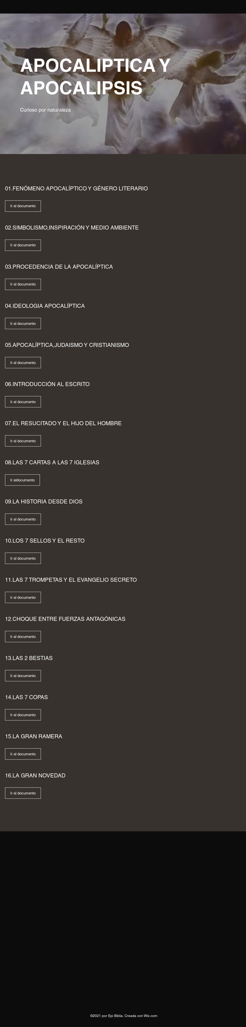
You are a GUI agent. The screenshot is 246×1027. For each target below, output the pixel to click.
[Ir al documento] (23, 206)
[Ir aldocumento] (22, 480)
